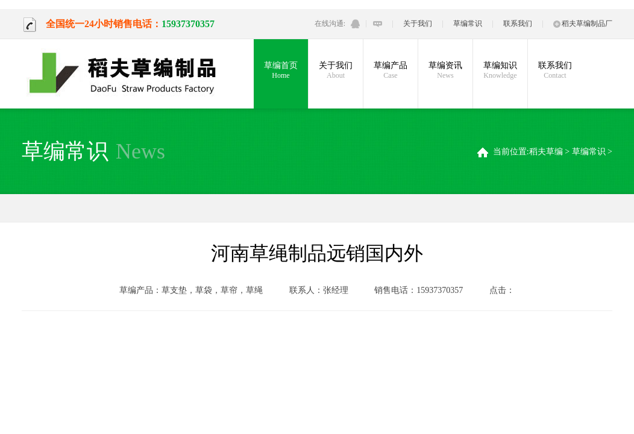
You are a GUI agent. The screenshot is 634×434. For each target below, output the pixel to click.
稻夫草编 (546, 151)
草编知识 (500, 70)
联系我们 (517, 23)
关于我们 (417, 23)
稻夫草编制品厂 (582, 23)
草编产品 (390, 70)
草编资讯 (445, 70)
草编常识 (467, 23)
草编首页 (281, 70)
